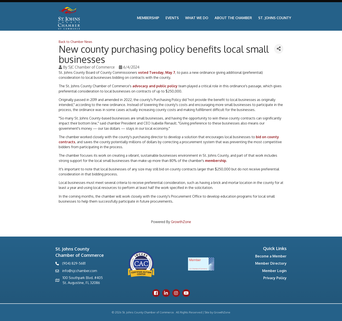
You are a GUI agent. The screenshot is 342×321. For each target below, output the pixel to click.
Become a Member (271, 256)
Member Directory (271, 263)
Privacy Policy (275, 278)
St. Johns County (274, 18)
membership (215, 160)
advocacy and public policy (155, 86)
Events (172, 18)
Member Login (274, 271)
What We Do (196, 18)
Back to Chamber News (75, 42)
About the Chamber (233, 18)
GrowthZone (181, 222)
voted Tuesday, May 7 (156, 72)
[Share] (278, 49)
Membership (148, 18)
